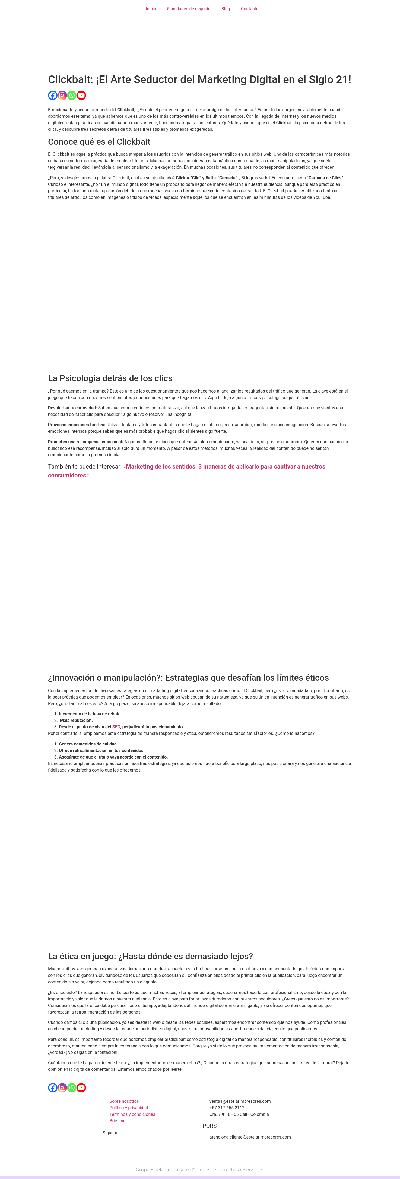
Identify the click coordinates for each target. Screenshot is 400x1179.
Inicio (151, 8)
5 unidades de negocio (189, 8)
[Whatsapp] (72, 95)
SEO (116, 726)
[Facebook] (53, 95)
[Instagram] (62, 95)
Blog (225, 8)
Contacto (250, 8)
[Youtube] (81, 95)
